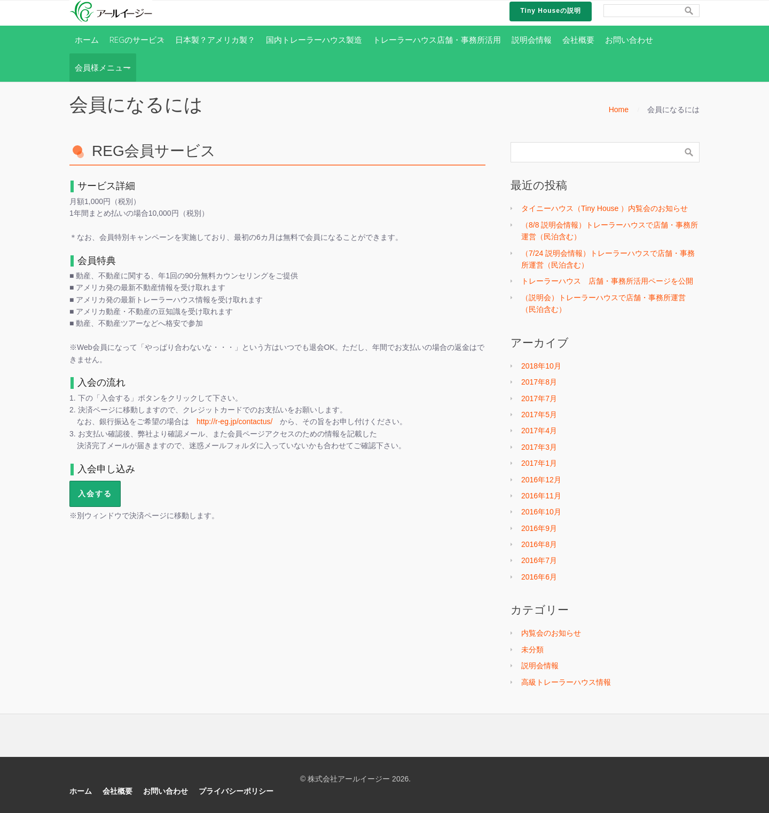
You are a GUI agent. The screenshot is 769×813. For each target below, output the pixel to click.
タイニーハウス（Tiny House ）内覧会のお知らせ (604, 208)
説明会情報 (540, 665)
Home (619, 109)
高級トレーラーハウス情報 (566, 682)
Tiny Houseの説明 (550, 10)
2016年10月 (541, 511)
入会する (95, 493)
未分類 (532, 649)
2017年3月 (539, 447)
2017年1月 (539, 463)
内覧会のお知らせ (551, 633)
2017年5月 (539, 414)
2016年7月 (539, 560)
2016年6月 (539, 577)
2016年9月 (539, 528)
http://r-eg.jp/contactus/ (234, 421)
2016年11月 (541, 495)
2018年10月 (541, 366)
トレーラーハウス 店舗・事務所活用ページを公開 (607, 281)
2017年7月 (539, 398)
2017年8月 (539, 382)
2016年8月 (539, 544)
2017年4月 (539, 430)
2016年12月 (541, 479)
